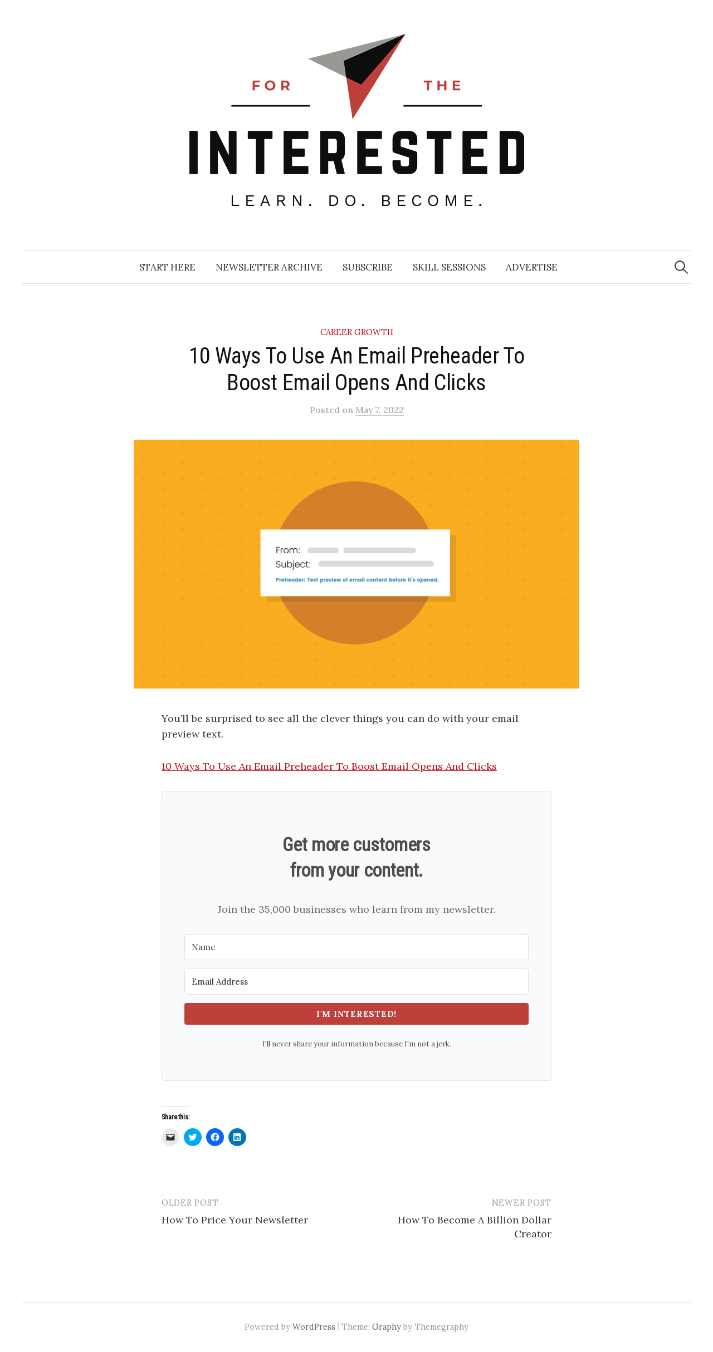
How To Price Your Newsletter (235, 1219)
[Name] (356, 947)
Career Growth (356, 332)
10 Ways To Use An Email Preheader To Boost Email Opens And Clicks (329, 766)
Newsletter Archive (269, 267)
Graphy (386, 1326)
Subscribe (368, 267)
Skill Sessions (449, 267)
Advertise (532, 267)
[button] (356, 564)
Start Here (167, 267)
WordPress (313, 1326)
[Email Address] (356, 981)
